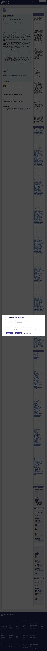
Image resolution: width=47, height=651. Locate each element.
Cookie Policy (19, 322)
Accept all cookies (9, 333)
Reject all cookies (18, 333)
